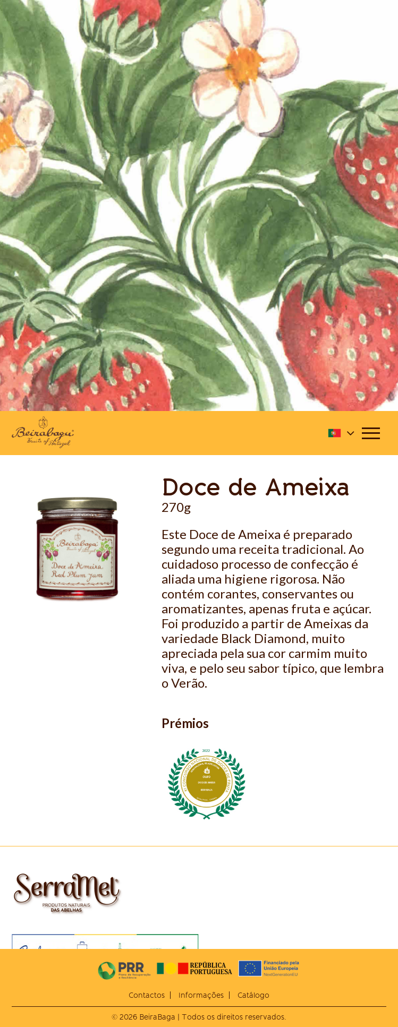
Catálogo (253, 995)
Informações (201, 995)
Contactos (147, 995)
